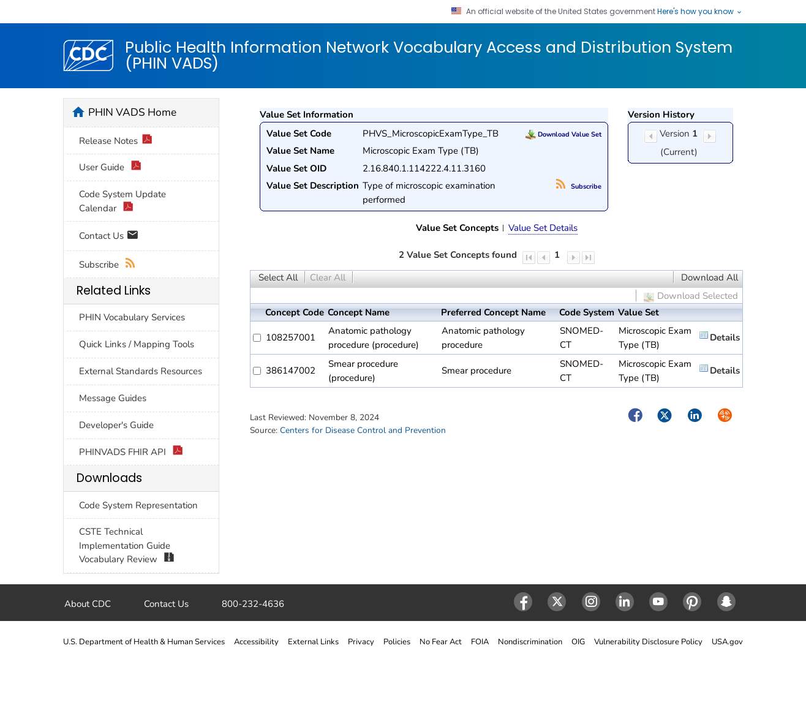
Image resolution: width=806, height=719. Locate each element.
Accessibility (256, 641)
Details (725, 337)
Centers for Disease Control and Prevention (363, 430)
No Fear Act (441, 641)
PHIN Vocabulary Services (132, 317)
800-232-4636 (253, 604)
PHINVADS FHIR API (131, 452)
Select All (278, 277)
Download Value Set (563, 134)
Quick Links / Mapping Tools (136, 344)
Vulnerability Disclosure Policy (648, 641)
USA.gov (727, 641)
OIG (578, 641)
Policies (396, 641)
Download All (709, 277)
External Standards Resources (140, 371)
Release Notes (116, 141)
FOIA (480, 641)
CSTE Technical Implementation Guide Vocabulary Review (127, 546)
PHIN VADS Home (132, 112)
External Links (313, 641)
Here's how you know (700, 11)
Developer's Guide (116, 425)
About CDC (87, 604)
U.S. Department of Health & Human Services (144, 641)
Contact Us (108, 236)
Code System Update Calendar (122, 201)
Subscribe (578, 186)
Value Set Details (543, 228)
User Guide (110, 167)
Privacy (361, 641)
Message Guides (112, 398)
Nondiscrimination (530, 641)
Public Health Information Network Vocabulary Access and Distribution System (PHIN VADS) (429, 55)
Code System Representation (138, 505)
